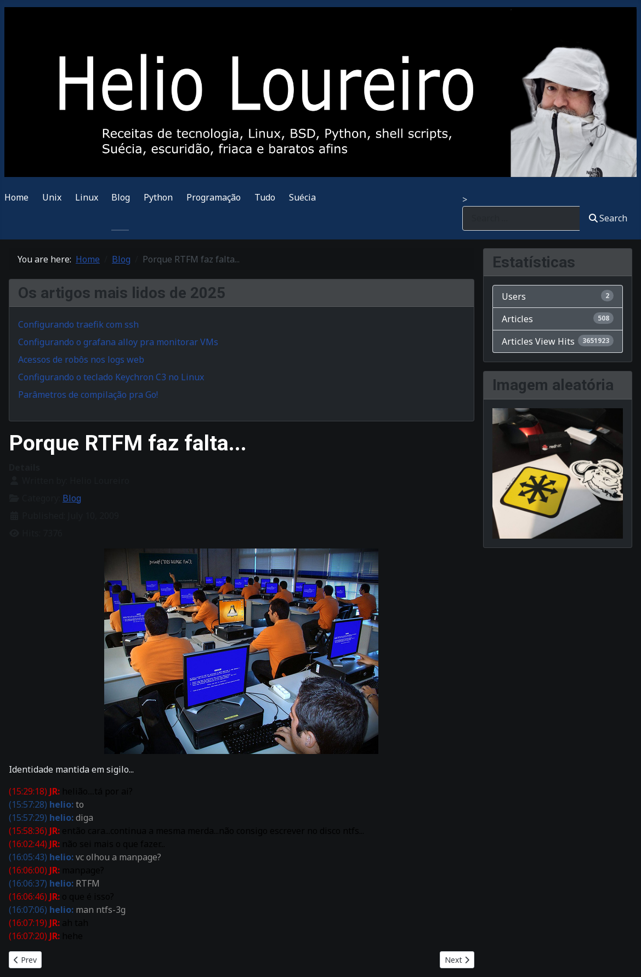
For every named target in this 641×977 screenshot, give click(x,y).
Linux (86, 197)
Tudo (264, 197)
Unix (51, 197)
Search (608, 218)
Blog (120, 197)
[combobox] (521, 218)
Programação (213, 197)
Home (16, 197)
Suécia (302, 197)
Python (158, 197)
